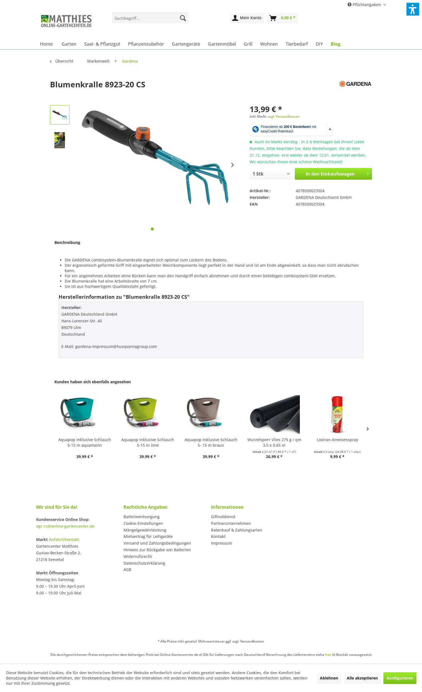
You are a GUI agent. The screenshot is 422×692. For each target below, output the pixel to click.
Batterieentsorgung (142, 516)
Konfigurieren (400, 678)
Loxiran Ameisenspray (337, 439)
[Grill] (248, 44)
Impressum (221, 543)
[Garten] (69, 44)
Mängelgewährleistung (145, 530)
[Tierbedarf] (297, 44)
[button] (412, 9)
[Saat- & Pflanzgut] (102, 44)
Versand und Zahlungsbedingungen (157, 543)
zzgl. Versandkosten (284, 116)
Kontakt (218, 536)
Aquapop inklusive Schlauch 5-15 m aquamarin (84, 442)
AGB (127, 569)
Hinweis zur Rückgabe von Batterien (157, 549)
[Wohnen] (269, 44)
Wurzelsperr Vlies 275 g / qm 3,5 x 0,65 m (274, 442)
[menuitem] (150, 18)
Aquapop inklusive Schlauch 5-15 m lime (147, 442)
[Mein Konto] (247, 18)
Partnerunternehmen (231, 523)
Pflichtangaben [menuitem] (365, 4)
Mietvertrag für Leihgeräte (148, 536)
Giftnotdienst (223, 516)
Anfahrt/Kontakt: (64, 539)
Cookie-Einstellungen (143, 523)
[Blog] (335, 44)
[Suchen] (183, 18)
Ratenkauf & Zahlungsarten (236, 530)
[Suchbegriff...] (150, 18)
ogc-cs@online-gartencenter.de (65, 526)
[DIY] (319, 44)
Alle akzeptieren (362, 678)
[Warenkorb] (282, 18)
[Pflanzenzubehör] (146, 44)
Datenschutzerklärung (144, 563)
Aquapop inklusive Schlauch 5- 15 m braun (211, 442)
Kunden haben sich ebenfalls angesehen (92, 381)
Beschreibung (67, 242)
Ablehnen (329, 678)
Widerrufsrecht (138, 556)
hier (328, 654)
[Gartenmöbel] (222, 44)
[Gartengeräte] (186, 44)
